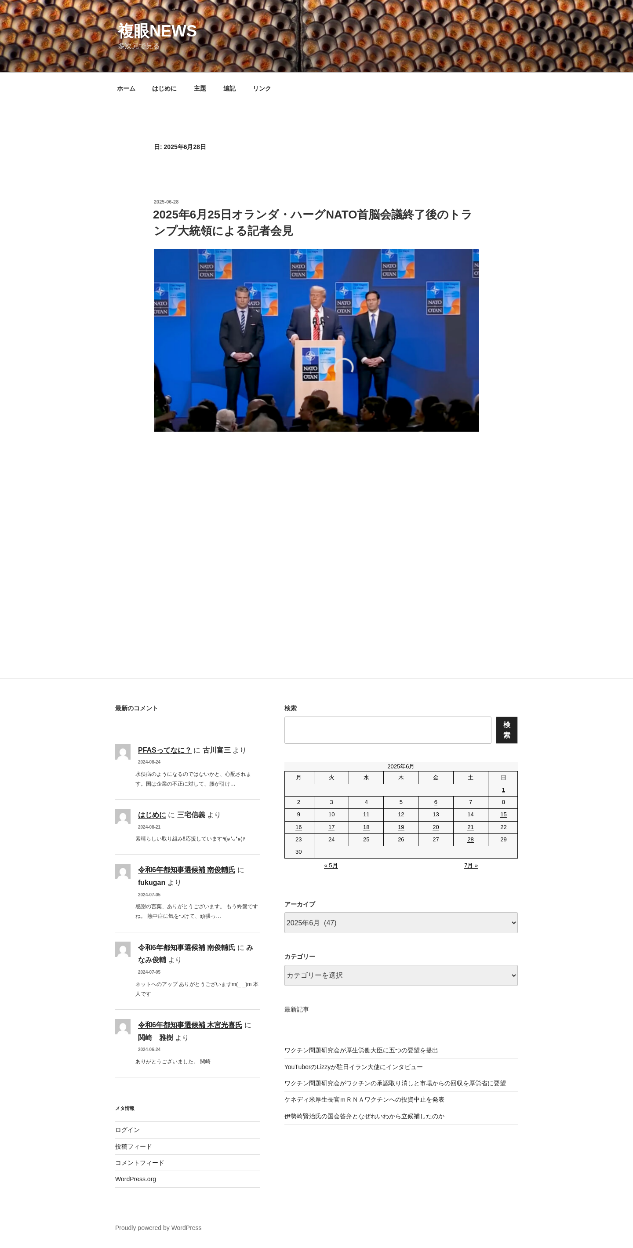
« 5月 (331, 865)
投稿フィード (133, 1146)
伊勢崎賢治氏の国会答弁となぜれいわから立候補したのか (364, 1116)
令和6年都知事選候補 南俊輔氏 (186, 869)
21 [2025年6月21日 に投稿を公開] (470, 827)
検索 (290, 708)
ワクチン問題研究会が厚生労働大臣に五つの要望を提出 (361, 1050)
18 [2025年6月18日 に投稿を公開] (366, 827)
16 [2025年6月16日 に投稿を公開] (298, 827)
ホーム (126, 88)
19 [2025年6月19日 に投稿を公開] (401, 827)
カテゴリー (299, 956)
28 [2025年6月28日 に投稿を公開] (470, 839)
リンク (262, 88)
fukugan (151, 882)
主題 (200, 88)
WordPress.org (135, 1179)
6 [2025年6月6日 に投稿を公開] (435, 802)
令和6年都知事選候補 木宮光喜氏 (190, 1025)
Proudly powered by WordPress (158, 1227)
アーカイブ (299, 904)
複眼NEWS (157, 31)
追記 (229, 88)
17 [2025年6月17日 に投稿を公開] (331, 827)
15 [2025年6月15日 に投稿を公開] (503, 814)
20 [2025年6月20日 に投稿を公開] (436, 827)
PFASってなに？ (165, 750)
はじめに (164, 88)
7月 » (471, 865)
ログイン (127, 1129)
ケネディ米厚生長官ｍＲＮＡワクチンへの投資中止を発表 (364, 1099)
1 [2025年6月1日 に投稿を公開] (503, 789)
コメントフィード (139, 1162)
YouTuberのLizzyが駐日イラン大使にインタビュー (353, 1066)
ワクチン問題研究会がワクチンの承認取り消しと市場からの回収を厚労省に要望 (395, 1083)
